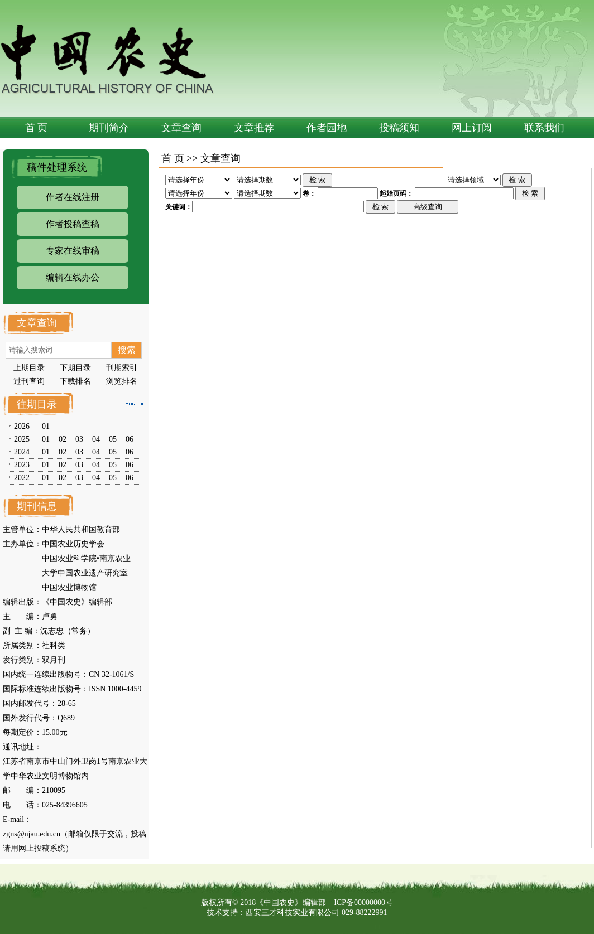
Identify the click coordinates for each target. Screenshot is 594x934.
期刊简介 (109, 127)
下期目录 (75, 368)
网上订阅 (472, 127)
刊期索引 (121, 368)
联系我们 (544, 127)
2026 (22, 426)
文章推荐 (254, 127)
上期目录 (29, 368)
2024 (22, 452)
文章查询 (181, 127)
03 (79, 439)
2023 (22, 465)
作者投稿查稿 (72, 224)
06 (129, 439)
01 (46, 426)
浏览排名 (121, 381)
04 (96, 439)
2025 (22, 439)
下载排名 (75, 381)
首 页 (36, 127)
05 (113, 439)
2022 (22, 477)
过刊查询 (29, 381)
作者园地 (326, 127)
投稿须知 (399, 127)
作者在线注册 (72, 197)
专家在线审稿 (72, 250)
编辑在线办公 (72, 277)
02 (62, 439)
